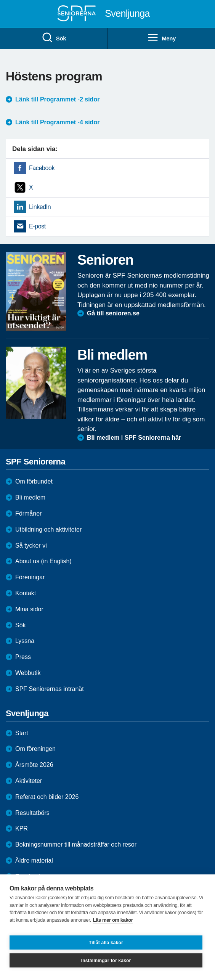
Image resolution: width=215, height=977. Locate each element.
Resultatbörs (32, 813)
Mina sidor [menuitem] (29, 609)
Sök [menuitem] (54, 38)
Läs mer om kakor (113, 920)
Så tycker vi (31, 545)
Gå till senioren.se (113, 313)
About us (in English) (43, 561)
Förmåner (28, 513)
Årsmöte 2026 (34, 765)
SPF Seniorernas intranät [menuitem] (49, 689)
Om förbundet (34, 481)
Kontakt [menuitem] (25, 593)
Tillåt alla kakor (106, 942)
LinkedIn (40, 207)
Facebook (42, 168)
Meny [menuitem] (161, 38)
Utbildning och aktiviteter (48, 529)
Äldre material (34, 860)
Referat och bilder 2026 (47, 797)
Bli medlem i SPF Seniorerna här (134, 437)
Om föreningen (35, 749)
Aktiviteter (28, 781)
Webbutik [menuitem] (27, 673)
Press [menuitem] (23, 657)
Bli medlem (30, 497)
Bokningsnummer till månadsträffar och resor (75, 844)
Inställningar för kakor (106, 960)
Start (21, 733)
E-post (37, 226)
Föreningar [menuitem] (30, 577)
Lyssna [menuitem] (24, 641)
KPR (21, 828)
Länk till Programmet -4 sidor (57, 122)
